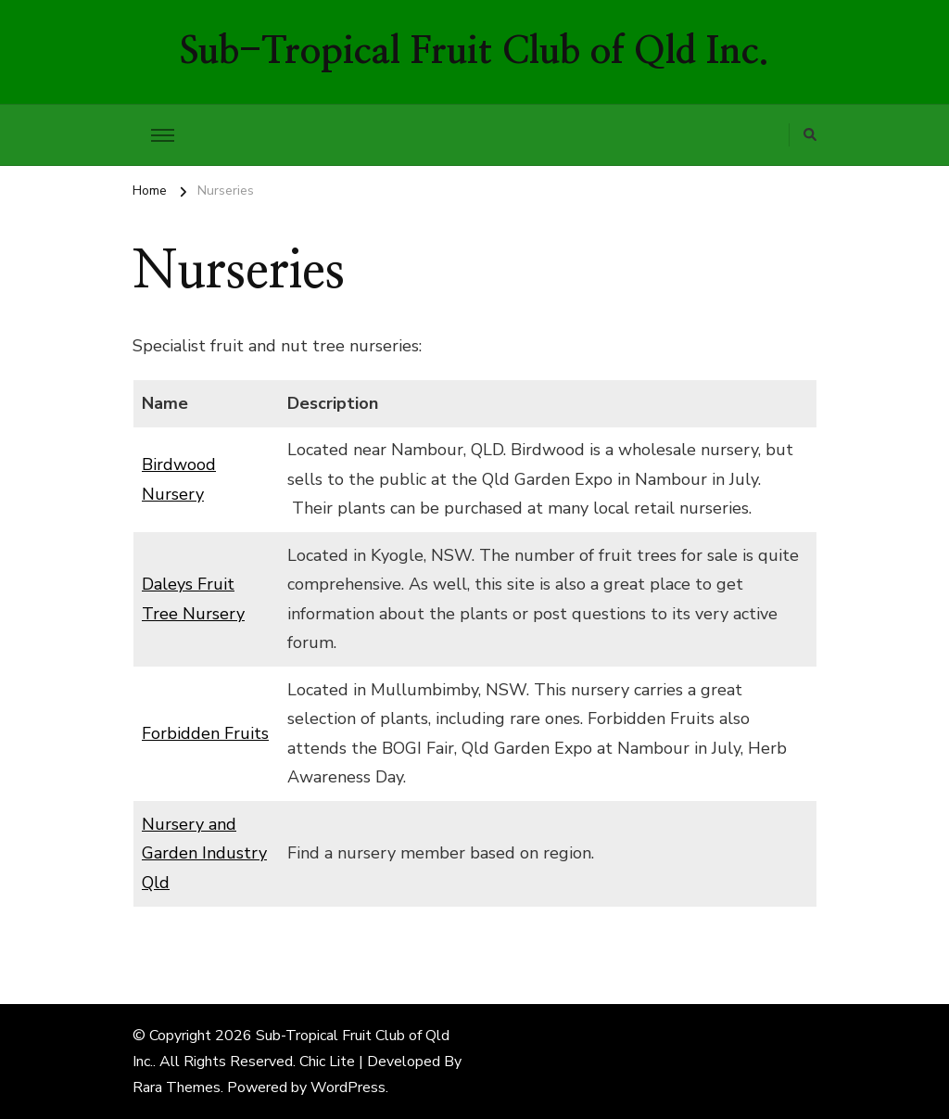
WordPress (348, 1087)
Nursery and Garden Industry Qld (204, 853)
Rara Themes (177, 1087)
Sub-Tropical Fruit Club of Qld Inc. (474, 51)
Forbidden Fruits (205, 733)
